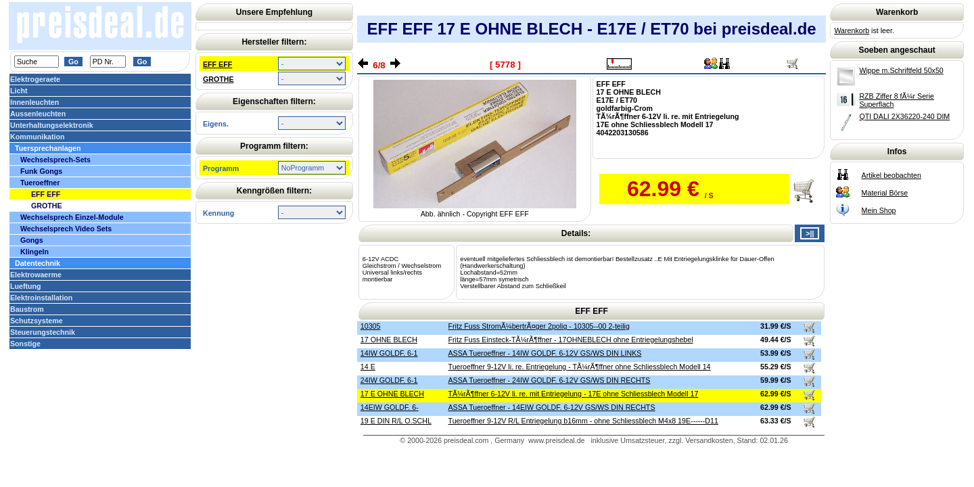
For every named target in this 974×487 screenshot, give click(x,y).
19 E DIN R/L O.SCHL (396, 421)
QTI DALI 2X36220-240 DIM (904, 116)
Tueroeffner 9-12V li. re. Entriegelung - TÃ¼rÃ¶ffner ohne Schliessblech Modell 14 (579, 367)
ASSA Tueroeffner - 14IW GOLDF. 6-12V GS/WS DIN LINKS (545, 353)
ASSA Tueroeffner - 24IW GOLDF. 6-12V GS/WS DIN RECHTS (549, 380)
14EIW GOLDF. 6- (390, 407)
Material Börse (885, 193)
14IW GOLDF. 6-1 (389, 353)
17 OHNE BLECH (389, 339)
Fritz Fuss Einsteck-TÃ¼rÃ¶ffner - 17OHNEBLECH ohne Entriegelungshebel (570, 339)
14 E (368, 367)
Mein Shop (879, 210)
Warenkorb (851, 30)
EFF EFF (217, 64)
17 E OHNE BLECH (392, 394)
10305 (371, 326)
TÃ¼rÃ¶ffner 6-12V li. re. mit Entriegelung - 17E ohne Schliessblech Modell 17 (573, 394)
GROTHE (218, 79)
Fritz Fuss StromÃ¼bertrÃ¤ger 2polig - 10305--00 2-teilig (539, 326)
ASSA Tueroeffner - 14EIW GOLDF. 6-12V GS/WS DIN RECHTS (551, 407)
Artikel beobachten (891, 175)
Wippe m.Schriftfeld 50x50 (901, 70)
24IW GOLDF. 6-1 (389, 380)
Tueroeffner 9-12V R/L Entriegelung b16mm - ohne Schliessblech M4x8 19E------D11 (583, 421)
